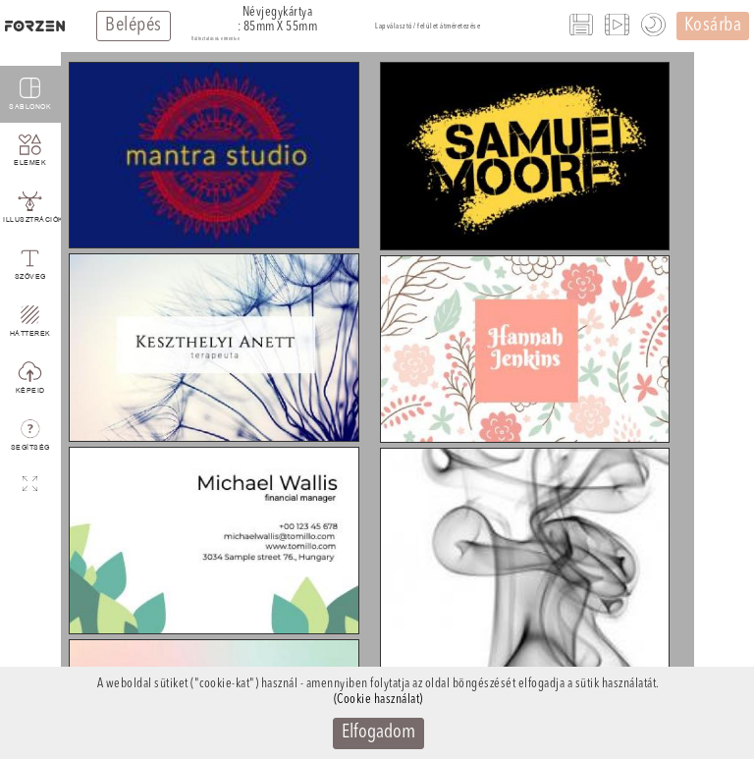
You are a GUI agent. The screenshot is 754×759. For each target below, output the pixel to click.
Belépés (133, 25)
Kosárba (713, 25)
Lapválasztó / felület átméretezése (427, 26)
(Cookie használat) (378, 699)
